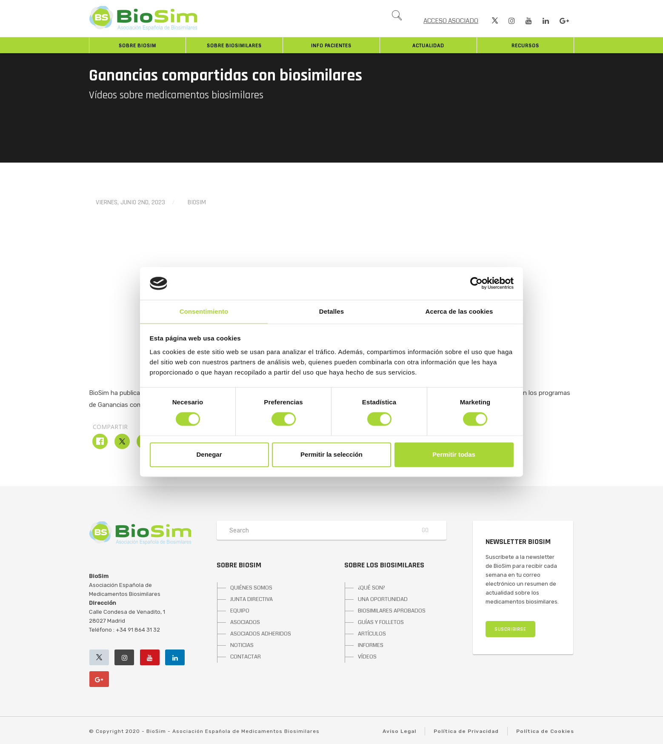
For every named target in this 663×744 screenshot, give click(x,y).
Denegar (209, 454)
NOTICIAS (242, 645)
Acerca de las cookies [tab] (459, 311)
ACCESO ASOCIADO (450, 21)
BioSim (197, 202)
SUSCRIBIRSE (510, 629)
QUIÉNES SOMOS (251, 588)
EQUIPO (239, 611)
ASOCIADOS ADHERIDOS (260, 634)
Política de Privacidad (466, 731)
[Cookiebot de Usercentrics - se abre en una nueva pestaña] (476, 283)
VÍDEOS (367, 657)
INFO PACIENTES (331, 46)
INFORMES (370, 645)
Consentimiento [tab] (204, 311)
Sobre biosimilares (234, 46)
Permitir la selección (331, 454)
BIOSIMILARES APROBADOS (392, 611)
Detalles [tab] (331, 311)
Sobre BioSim (137, 46)
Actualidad (428, 46)
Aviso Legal (399, 731)
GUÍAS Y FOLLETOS (381, 622)
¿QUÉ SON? (371, 588)
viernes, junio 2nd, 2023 (130, 202)
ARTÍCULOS (372, 634)
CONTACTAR (245, 657)
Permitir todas (453, 454)
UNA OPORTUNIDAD (383, 599)
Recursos (525, 46)
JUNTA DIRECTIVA (251, 599)
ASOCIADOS (245, 622)
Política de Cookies (545, 731)
